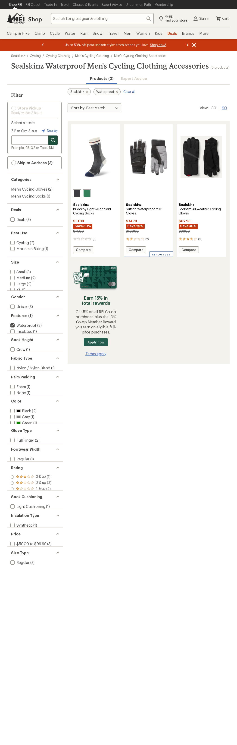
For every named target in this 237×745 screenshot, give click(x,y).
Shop (35, 19)
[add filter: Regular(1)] (19, 499)
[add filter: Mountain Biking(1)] (26, 248)
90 (224, 107)
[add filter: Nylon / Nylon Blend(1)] (29, 388)
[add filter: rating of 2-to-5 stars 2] (31, 528)
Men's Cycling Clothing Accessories (140, 56)
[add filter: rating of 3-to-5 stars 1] (31, 522)
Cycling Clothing (58, 56)
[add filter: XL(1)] (15, 290)
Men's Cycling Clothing (92, 56)
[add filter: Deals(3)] (17, 219)
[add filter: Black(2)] (20, 441)
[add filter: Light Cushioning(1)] (27, 557)
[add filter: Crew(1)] (17, 365)
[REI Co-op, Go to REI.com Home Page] (16, 18)
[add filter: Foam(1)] (17, 411)
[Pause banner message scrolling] (193, 45)
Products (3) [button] (101, 78)
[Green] (87, 193)
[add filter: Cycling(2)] (19, 242)
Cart (222, 18)
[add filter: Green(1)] (20, 453)
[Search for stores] (53, 140)
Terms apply (95, 354)
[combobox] (102, 18)
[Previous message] (43, 45)
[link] (95, 157)
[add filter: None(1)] (17, 417)
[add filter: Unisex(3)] (18, 313)
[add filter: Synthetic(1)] (21, 580)
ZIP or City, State (24, 131)
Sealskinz (18, 56)
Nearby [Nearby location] (49, 131)
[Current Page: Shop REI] (15, 4)
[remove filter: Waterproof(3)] (22, 336)
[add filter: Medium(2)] (19, 278)
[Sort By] (94, 108)
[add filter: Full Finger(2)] (21, 476)
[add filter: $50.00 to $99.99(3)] (27, 603)
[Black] (77, 193)
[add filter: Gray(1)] (19, 447)
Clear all (129, 92)
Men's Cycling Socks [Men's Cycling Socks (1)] (28, 196)
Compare (84, 250)
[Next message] (187, 45)
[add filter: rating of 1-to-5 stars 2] (31, 534)
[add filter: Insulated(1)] (20, 342)
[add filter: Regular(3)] (19, 626)
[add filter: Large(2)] (17, 284)
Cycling (35, 56)
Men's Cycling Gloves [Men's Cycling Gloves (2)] (29, 189)
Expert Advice (134, 78)
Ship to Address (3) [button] (32, 162)
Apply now (95, 342)
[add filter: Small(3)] (17, 272)
